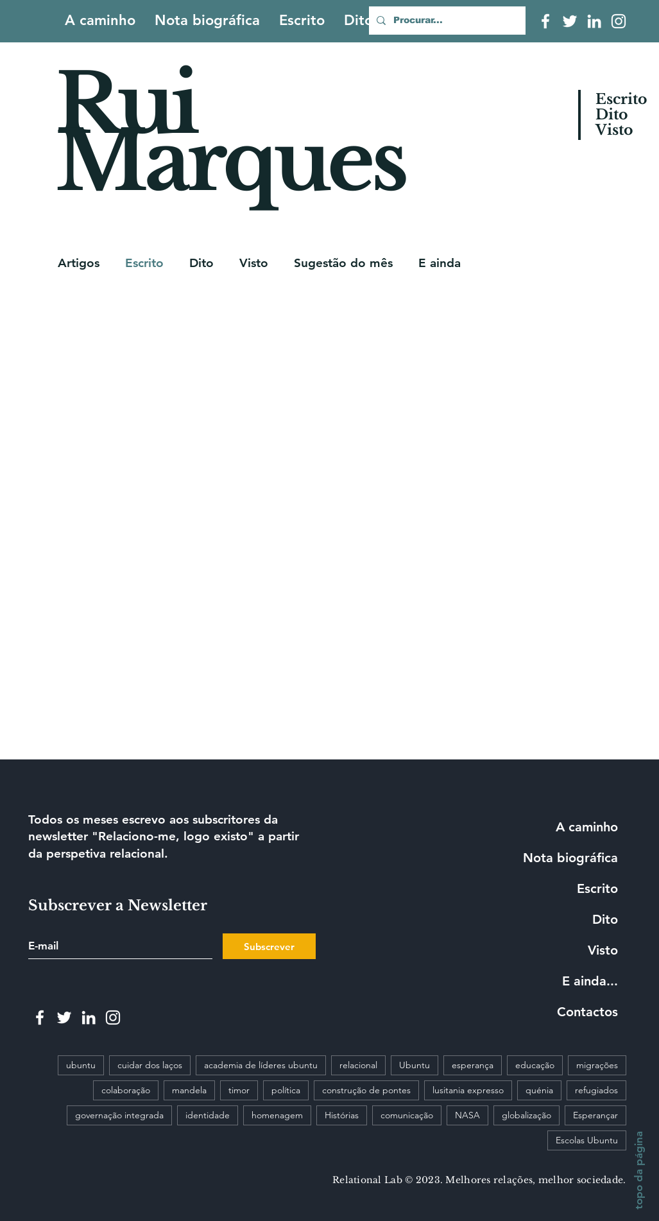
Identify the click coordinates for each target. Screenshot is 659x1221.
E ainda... (590, 981)
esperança (472, 1065)
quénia (539, 1090)
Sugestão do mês (343, 262)
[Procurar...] (446, 20)
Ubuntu (414, 1065)
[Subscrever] (269, 946)
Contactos (587, 1011)
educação (534, 1065)
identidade (207, 1115)
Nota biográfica (570, 857)
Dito (201, 262)
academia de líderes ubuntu (261, 1065)
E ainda (439, 262)
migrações (597, 1065)
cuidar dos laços (149, 1065)
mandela (189, 1090)
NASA (467, 1115)
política (285, 1090)
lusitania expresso (468, 1090)
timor (239, 1090)
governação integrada (119, 1115)
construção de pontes (366, 1090)
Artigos (78, 262)
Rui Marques (230, 133)
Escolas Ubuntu (587, 1140)
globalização (526, 1115)
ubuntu (81, 1065)
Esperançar (595, 1115)
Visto (253, 262)
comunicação (407, 1115)
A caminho (587, 827)
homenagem (277, 1115)
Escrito (144, 262)
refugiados (596, 1090)
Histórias (342, 1115)
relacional (358, 1065)
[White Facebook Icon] (545, 21)
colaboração (125, 1090)
